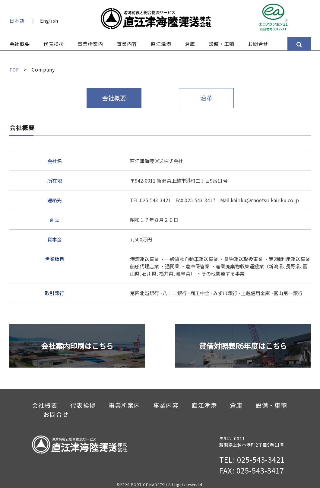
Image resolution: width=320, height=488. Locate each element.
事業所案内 (90, 43)
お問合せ (258, 43)
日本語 (17, 20)
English (49, 20)
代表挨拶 (53, 43)
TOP (14, 69)
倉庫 (190, 43)
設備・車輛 (221, 43)
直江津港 (161, 43)
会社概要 (19, 43)
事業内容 (127, 43)
